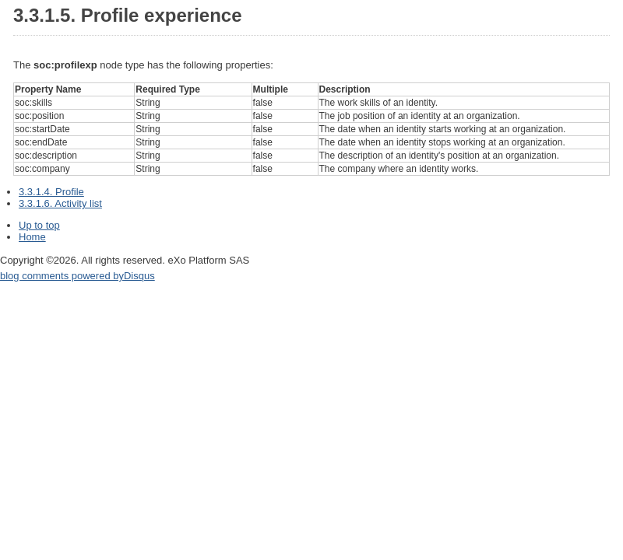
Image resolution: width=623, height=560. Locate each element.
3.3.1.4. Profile (51, 192)
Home (32, 237)
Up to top (39, 225)
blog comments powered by (77, 276)
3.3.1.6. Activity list (60, 203)
